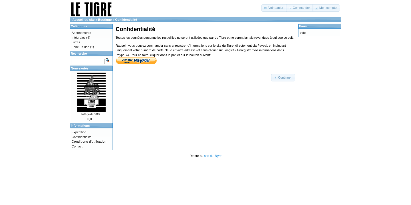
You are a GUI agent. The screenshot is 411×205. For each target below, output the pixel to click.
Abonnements (81, 32)
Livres (76, 42)
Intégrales (78, 37)
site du (212, 155)
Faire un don (80, 47)
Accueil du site (83, 19)
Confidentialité (126, 19)
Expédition (79, 132)
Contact (77, 146)
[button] (274, 8)
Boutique (105, 19)
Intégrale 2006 (91, 114)
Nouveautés (79, 68)
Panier (304, 26)
